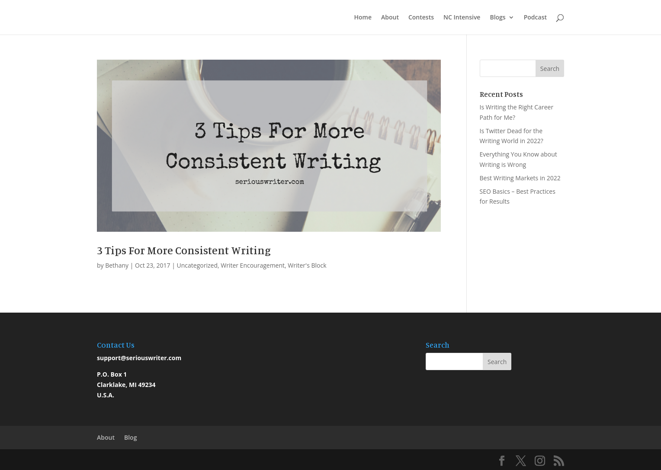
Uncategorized (197, 265)
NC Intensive (461, 17)
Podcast (535, 17)
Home (363, 17)
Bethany (116, 265)
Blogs (497, 17)
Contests (421, 17)
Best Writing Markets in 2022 (520, 178)
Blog (130, 437)
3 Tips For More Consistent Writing (184, 250)
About (390, 17)
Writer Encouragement (253, 265)
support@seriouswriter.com (139, 358)
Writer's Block (307, 265)
